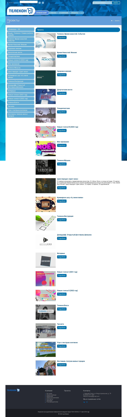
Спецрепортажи (14, 56)
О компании (64, 12)
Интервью (12, 91)
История (49, 393)
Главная (53, 13)
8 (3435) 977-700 (88, 395)
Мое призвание (13, 64)
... (89, 13)
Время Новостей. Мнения (17, 45)
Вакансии (50, 396)
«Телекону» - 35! (14, 29)
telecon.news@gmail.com (91, 396)
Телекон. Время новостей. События (17, 40)
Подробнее (61, 37)
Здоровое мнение (14, 48)
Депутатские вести (15, 52)
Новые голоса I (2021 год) (17, 95)
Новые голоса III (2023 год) (18, 60)
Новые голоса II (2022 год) (18, 99)
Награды (49, 400)
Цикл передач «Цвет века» (18, 72)
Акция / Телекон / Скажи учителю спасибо (20, 34)
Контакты (50, 399)
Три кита (11, 106)
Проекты (75, 12)
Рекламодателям (52, 402)
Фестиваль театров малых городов (18, 115)
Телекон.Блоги (13, 102)
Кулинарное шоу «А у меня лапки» (18, 76)
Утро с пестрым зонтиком (17, 110)
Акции (84, 12)
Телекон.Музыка (14, 68)
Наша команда (51, 395)
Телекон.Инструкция (15, 81)
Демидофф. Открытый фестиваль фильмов (16, 86)
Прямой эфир (41, 13)
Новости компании (53, 397)
